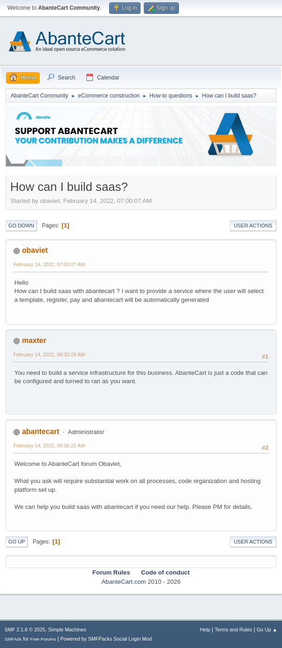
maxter (34, 340)
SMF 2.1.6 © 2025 (25, 629)
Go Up (16, 541)
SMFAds (13, 639)
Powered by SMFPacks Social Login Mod (106, 639)
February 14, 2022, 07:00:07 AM (49, 264)
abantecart (40, 431)
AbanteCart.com (123, 581)
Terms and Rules (233, 629)
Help (205, 629)
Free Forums (43, 639)
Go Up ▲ (267, 629)
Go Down (21, 225)
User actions (253, 225)
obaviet (35, 250)
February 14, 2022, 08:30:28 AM (49, 354)
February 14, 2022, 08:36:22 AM (49, 445)
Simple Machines (67, 629)
